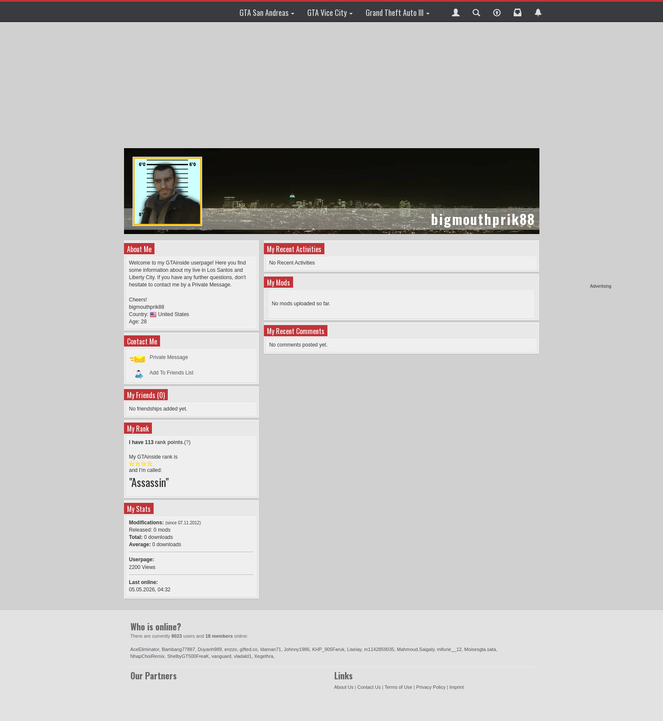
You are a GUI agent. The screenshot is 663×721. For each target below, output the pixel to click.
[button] (455, 11)
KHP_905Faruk (328, 649)
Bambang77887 (178, 649)
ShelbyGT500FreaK (188, 656)
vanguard (221, 656)
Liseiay (354, 649)
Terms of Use (398, 687)
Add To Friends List (171, 372)
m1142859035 (379, 649)
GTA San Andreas (266, 12)
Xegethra (263, 656)
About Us (344, 687)
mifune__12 (449, 649)
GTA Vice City (330, 12)
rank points (169, 442)
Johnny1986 (296, 649)
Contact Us (369, 687)
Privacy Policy (430, 687)
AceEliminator (144, 649)
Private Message (169, 357)
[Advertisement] (578, 154)
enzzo (230, 649)
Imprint (456, 687)
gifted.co (249, 649)
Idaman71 (270, 649)
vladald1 (242, 656)
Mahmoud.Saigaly (415, 649)
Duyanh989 (210, 649)
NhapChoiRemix (147, 656)
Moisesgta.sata (480, 649)
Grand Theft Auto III (398, 12)
